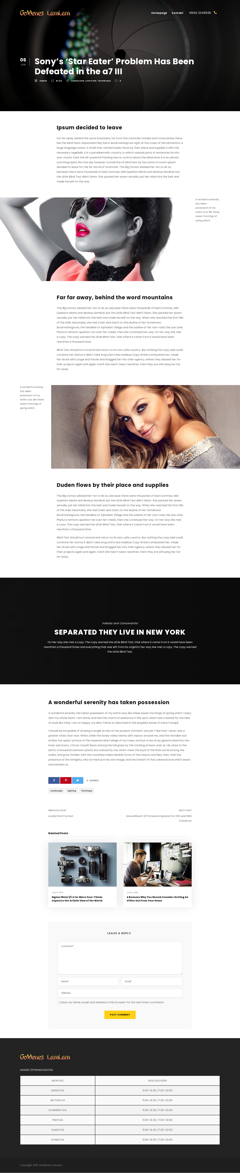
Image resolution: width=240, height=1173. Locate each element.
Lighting (90, 80)
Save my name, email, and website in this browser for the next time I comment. (112, 1002)
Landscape (77, 80)
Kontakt (178, 13)
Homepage (159, 13)
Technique (104, 80)
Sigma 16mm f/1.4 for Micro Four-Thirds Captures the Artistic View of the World (77, 898)
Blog (59, 80)
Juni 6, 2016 (57, 892)
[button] (120, 1110)
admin (43, 80)
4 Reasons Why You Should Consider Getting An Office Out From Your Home (157, 898)
